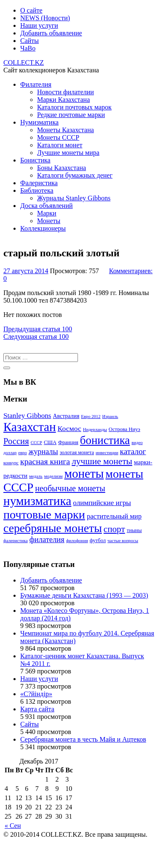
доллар (9, 452)
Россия (16, 441)
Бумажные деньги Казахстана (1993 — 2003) (84, 595)
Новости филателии (65, 92)
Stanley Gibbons (27, 416)
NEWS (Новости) (45, 17)
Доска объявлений (46, 205)
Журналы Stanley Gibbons (73, 198)
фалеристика (15, 540)
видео (136, 442)
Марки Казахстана (63, 99)
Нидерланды (95, 429)
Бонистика (35, 160)
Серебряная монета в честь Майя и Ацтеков (83, 739)
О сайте (31, 10)
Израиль (110, 416)
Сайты (29, 40)
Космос (69, 428)
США (50, 442)
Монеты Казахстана (65, 129)
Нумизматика (39, 122)
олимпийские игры (102, 503)
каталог (133, 451)
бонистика (105, 440)
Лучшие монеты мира (68, 152)
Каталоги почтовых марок (74, 107)
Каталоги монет (59, 145)
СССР (36, 442)
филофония (77, 540)
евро (22, 452)
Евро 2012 (90, 416)
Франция (68, 442)
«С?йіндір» (36, 693)
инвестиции (107, 452)
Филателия (35, 84)
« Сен (13, 825)
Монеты (48, 220)
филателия (46, 539)
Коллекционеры (43, 228)
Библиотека (37, 190)
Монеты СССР (58, 137)
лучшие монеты (102, 461)
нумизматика (37, 501)
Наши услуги (39, 25)
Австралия (66, 416)
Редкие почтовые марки (71, 114)
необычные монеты (70, 488)
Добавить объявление (51, 33)
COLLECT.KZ (23, 62)
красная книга (45, 461)
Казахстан (29, 427)
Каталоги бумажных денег (74, 175)
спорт (114, 529)
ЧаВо (27, 48)
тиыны (134, 530)
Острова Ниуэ (124, 429)
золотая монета (77, 452)
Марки (46, 213)
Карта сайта (37, 709)
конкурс (11, 462)
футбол (98, 540)
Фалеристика (39, 182)
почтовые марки (44, 514)
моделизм (53, 476)
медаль (36, 476)
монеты (84, 473)
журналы (43, 451)
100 (37, 329)
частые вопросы (122, 540)
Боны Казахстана (61, 167)
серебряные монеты (52, 528)
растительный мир (114, 516)
